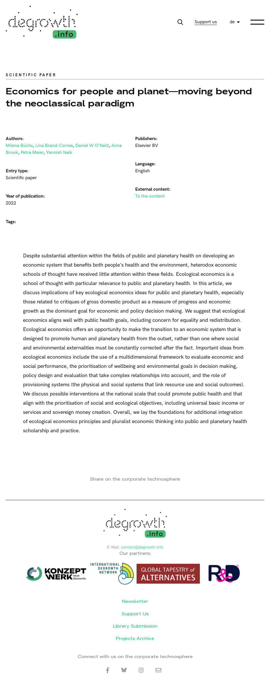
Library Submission (135, 626)
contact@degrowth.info (142, 547)
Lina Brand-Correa (54, 145)
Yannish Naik (59, 152)
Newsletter (135, 601)
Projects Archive (135, 638)
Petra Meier (32, 152)
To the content (150, 196)
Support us (206, 22)
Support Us (135, 614)
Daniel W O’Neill (92, 145)
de (232, 22)
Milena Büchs (19, 145)
